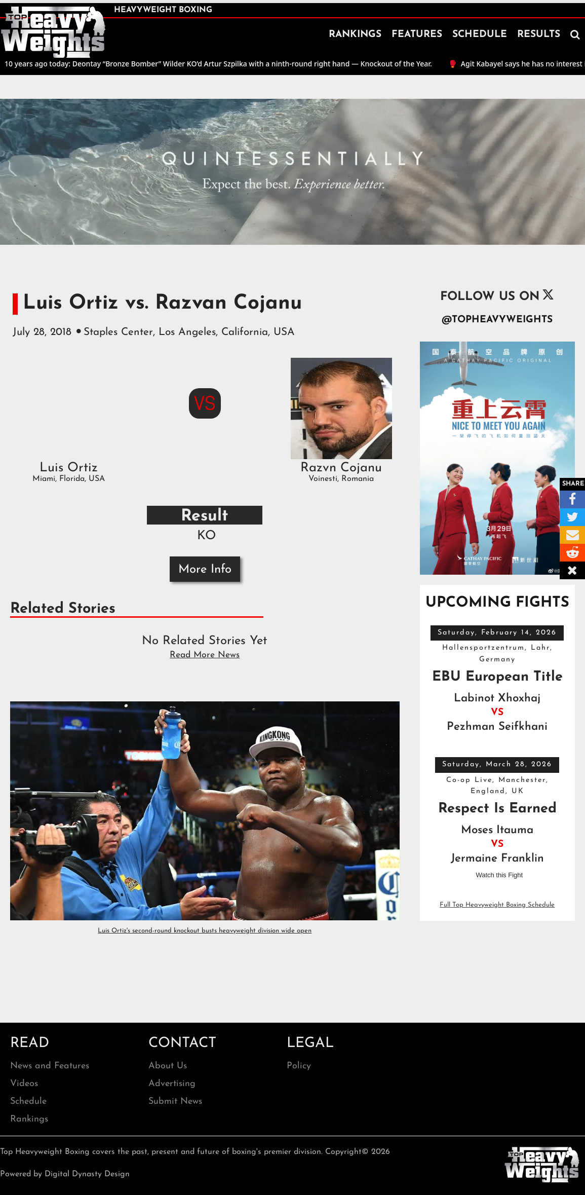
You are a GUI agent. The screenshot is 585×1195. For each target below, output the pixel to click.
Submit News (175, 1101)
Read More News (205, 655)
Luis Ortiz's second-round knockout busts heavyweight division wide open (204, 930)
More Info (204, 570)
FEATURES (417, 35)
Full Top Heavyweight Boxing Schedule (497, 905)
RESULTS (538, 35)
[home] (53, 32)
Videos (24, 1084)
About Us (167, 1066)
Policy (299, 1066)
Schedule (28, 1101)
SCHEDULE (479, 35)
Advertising (172, 1084)
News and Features (49, 1066)
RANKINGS (355, 35)
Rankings (29, 1119)
